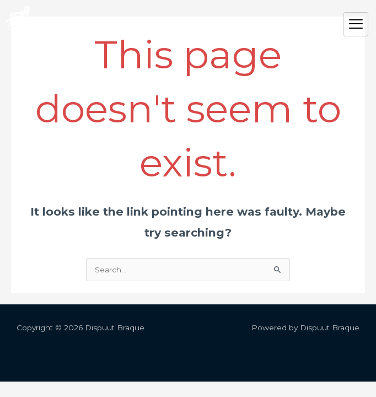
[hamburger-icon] (355, 24)
